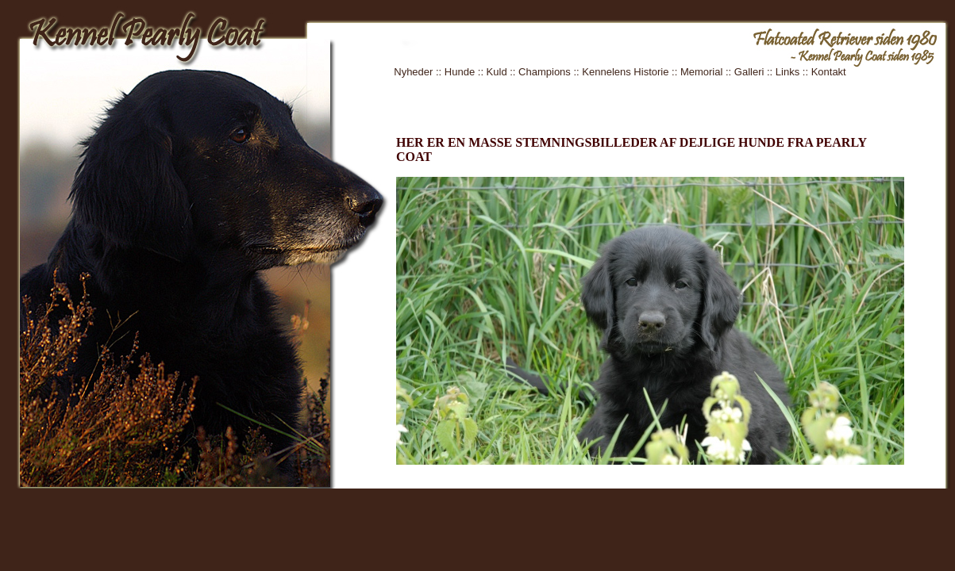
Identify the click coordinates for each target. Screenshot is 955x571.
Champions (544, 72)
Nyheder (413, 72)
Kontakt (828, 72)
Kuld (497, 72)
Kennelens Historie (625, 72)
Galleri (749, 72)
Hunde (460, 72)
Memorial (701, 72)
